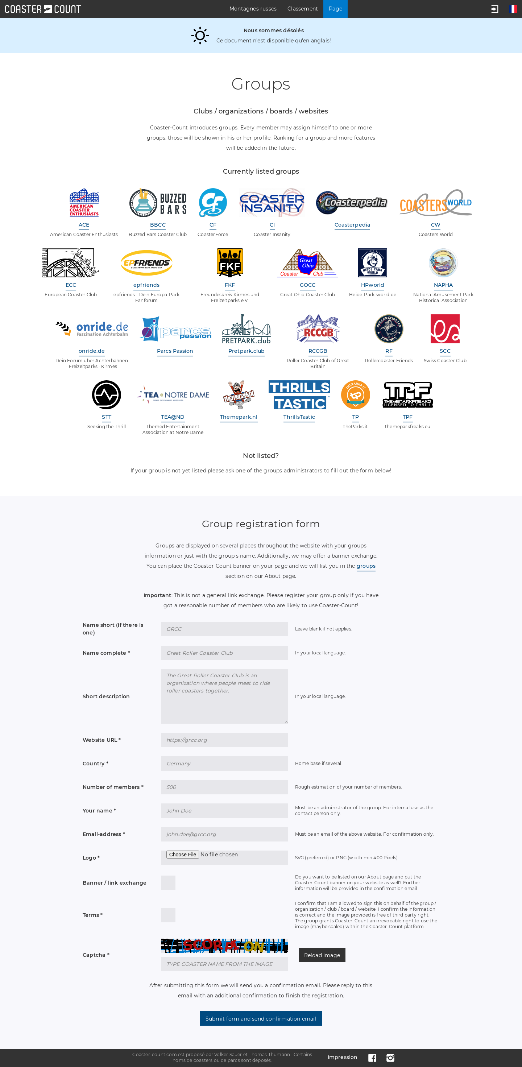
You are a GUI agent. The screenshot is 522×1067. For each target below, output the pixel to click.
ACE (84, 225)
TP (355, 417)
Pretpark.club (246, 351)
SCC (445, 351)
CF (213, 225)
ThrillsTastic (299, 417)
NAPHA (443, 285)
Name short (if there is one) (113, 629)
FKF (230, 285)
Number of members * (113, 787)
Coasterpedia (352, 225)
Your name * (99, 810)
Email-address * (104, 834)
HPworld (372, 285)
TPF (408, 417)
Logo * (91, 858)
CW (435, 225)
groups (366, 566)
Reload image (322, 955)
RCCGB (318, 351)
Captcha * (96, 955)
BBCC (158, 225)
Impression (343, 1057)
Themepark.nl (238, 417)
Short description (106, 696)
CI (272, 225)
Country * (95, 763)
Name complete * (106, 653)
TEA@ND (173, 417)
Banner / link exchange (114, 883)
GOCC (308, 285)
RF (388, 351)
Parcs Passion (175, 351)
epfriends (146, 285)
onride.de (92, 351)
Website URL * (102, 740)
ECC (71, 285)
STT (106, 417)
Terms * (93, 915)
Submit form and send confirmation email (261, 1019)
